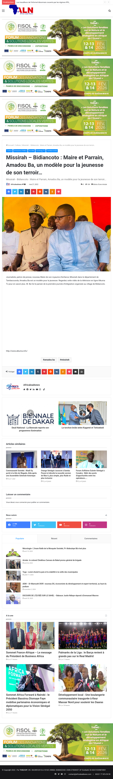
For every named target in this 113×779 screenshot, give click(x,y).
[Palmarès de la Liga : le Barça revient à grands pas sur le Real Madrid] (83, 635)
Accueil (10, 145)
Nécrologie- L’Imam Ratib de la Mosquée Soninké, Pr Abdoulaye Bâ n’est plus (54, 548)
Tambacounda (52, 151)
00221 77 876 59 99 (102, 774)
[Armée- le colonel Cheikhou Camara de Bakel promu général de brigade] (13, 564)
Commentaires (90, 538)
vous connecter (21, 502)
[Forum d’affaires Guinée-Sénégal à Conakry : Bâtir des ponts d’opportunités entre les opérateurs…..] (91, 459)
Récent (54, 538)
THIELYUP (23, 770)
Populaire (20, 538)
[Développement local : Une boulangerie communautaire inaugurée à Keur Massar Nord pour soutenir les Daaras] (83, 677)
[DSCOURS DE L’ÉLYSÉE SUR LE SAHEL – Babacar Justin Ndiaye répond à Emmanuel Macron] (13, 599)
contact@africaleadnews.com (80, 774)
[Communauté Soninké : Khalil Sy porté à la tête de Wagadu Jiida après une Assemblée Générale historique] (21, 459)
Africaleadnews (16, 184)
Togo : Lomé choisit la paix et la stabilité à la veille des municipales (50, 572)
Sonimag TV (40, 151)
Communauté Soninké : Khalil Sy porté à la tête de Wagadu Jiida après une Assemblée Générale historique (21, 473)
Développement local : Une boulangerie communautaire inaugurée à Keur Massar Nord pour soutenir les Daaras (82, 698)
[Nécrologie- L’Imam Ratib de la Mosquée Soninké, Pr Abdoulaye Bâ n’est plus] (13, 552)
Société (31, 151)
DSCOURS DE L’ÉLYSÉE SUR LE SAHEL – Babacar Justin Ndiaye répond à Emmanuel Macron (60, 595)
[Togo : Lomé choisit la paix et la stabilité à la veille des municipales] (13, 576)
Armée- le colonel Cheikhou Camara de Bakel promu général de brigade (52, 560)
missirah (65, 360)
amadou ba (49, 360)
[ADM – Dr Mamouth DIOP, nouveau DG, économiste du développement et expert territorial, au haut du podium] (13, 587)
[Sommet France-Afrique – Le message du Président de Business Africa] (30, 635)
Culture (18, 145)
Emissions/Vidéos (20, 151)
